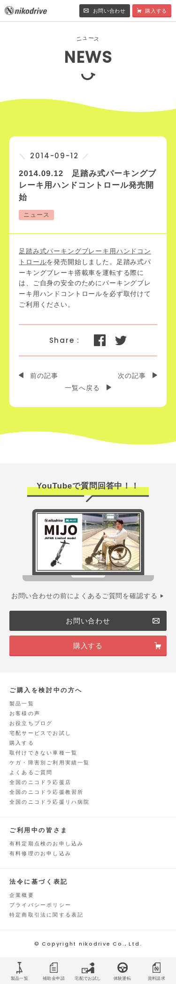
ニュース (36, 214)
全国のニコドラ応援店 (40, 782)
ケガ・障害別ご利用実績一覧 (49, 762)
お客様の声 (24, 713)
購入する (21, 743)
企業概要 (21, 895)
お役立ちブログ (31, 723)
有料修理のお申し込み (40, 853)
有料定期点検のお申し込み (46, 843)
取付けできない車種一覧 (43, 752)
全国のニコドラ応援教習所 (46, 792)
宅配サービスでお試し (40, 733)
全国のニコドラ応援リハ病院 (49, 802)
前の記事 (44, 375)
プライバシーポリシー (40, 905)
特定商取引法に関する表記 (46, 914)
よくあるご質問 (31, 772)
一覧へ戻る (82, 388)
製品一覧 (21, 703)
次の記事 (131, 375)
